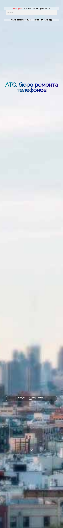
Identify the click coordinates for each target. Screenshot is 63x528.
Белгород (17, 8)
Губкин (35, 8)
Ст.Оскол (27, 8)
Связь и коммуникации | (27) (31, 20)
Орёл (41, 8)
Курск (47, 8)
